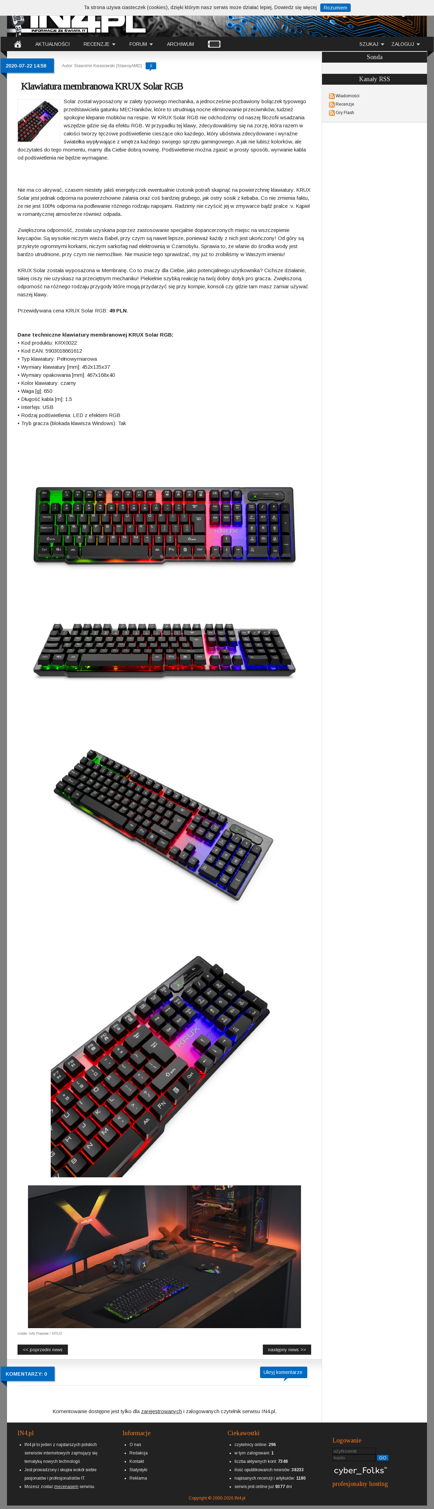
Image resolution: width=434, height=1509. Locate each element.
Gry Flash (345, 112)
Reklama (138, 1478)
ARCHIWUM (180, 44)
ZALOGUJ (402, 44)
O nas (135, 1444)
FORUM (138, 44)
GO (382, 1457)
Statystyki (138, 1469)
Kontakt (137, 1461)
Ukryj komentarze (283, 1372)
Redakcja (139, 1453)
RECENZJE (97, 44)
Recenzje (345, 104)
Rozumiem (335, 7)
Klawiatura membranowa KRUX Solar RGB (102, 86)
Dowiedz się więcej (295, 7)
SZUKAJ (368, 44)
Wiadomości (347, 95)
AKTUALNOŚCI (52, 44)
